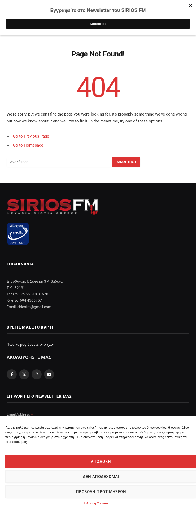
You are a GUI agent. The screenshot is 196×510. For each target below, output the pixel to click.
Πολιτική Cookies (95, 503)
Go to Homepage (28, 145)
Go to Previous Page (31, 136)
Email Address (20, 414)
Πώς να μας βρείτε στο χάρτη (32, 344)
